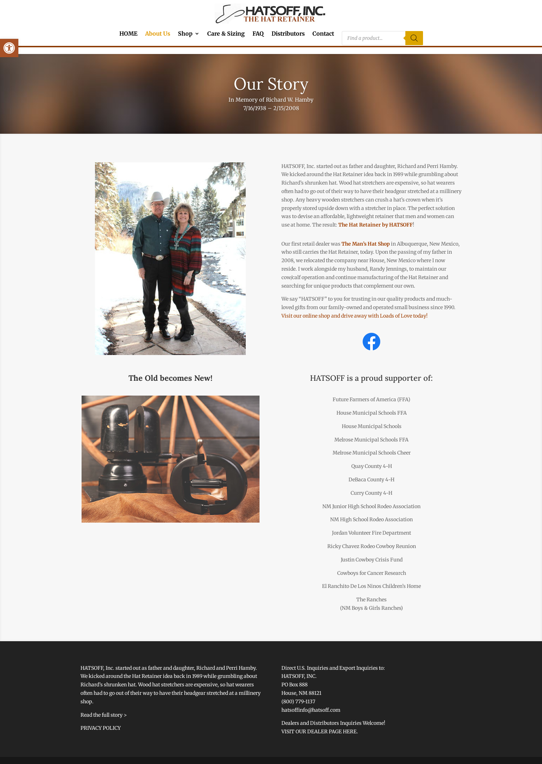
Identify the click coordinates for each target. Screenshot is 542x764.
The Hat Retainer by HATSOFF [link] (375, 225)
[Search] (414, 38)
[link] (9, 48)
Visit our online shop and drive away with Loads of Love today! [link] (354, 316)
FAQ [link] (258, 34)
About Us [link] (157, 34)
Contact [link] (323, 34)
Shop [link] (185, 34)
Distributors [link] (288, 34)
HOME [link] (128, 34)
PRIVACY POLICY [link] (101, 728)
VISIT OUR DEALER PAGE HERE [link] (319, 731)
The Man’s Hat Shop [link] (365, 244)
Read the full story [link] (102, 715)
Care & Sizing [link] (226, 34)
